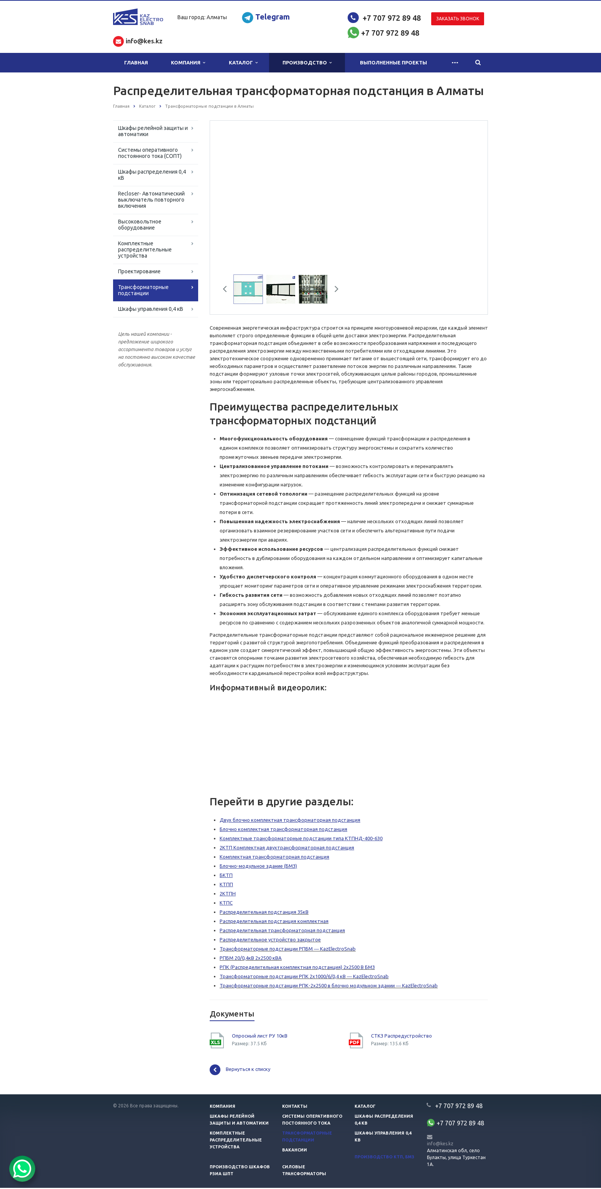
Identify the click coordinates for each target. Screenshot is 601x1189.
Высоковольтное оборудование (139, 224)
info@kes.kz (440, 1144)
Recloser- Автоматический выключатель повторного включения (151, 200)
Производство (307, 63)
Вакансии (294, 1151)
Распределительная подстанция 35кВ (264, 913)
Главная (136, 62)
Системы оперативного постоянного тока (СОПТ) (150, 153)
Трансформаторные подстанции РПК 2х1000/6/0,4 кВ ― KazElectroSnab (304, 977)
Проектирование (139, 271)
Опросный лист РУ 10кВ (259, 1037)
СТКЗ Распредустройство (401, 1037)
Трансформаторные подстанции (143, 290)
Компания (188, 63)
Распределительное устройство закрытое (270, 940)
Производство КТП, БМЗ (384, 1158)
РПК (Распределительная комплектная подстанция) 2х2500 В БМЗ (297, 968)
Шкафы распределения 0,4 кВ (152, 175)
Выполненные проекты (393, 62)
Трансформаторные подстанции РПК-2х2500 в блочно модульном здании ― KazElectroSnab (329, 986)
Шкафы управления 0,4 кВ (150, 309)
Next (333, 291)
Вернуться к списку (240, 1071)
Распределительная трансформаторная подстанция (282, 931)
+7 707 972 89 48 (392, 17)
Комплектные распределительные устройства (145, 249)
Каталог (243, 63)
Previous (227, 291)
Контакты (294, 1107)
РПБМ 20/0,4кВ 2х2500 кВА (251, 959)
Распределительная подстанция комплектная (274, 922)
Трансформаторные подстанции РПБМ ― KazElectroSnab (288, 950)
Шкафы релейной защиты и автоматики (153, 131)
